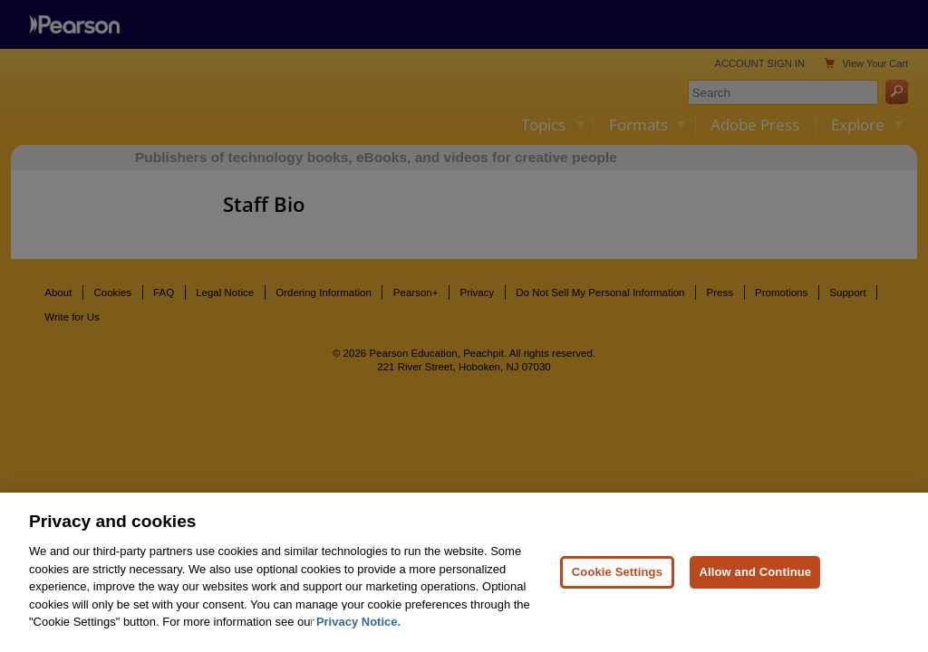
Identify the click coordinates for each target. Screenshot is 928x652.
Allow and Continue (755, 581)
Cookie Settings (617, 581)
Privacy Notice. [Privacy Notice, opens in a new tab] (358, 631)
